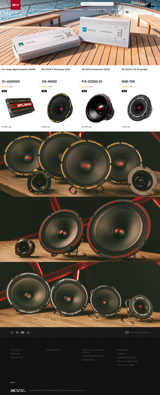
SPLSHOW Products (97, 9)
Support (121, 354)
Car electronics (50, 9)
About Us (15, 354)
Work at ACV (17, 357)
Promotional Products (93, 356)
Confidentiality (54, 350)
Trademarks (123, 350)
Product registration (127, 361)
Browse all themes (126, 357)
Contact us (16, 350)
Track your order (125, 365)
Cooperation (88, 360)
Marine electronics (73, 9)
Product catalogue (121, 9)
